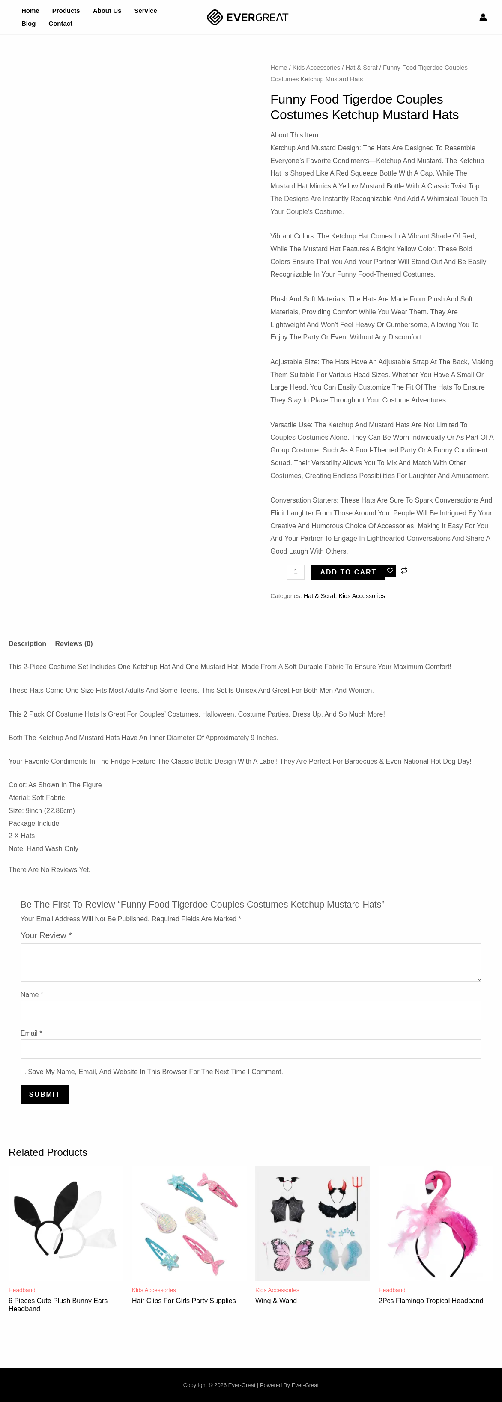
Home (278, 67)
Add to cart (348, 572)
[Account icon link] (483, 17)
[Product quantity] (296, 572)
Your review (46, 935)
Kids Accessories (316, 67)
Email (31, 1033)
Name (32, 994)
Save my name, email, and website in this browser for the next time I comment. (155, 1071)
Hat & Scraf (361, 67)
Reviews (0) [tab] (74, 643)
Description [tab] (27, 643)
